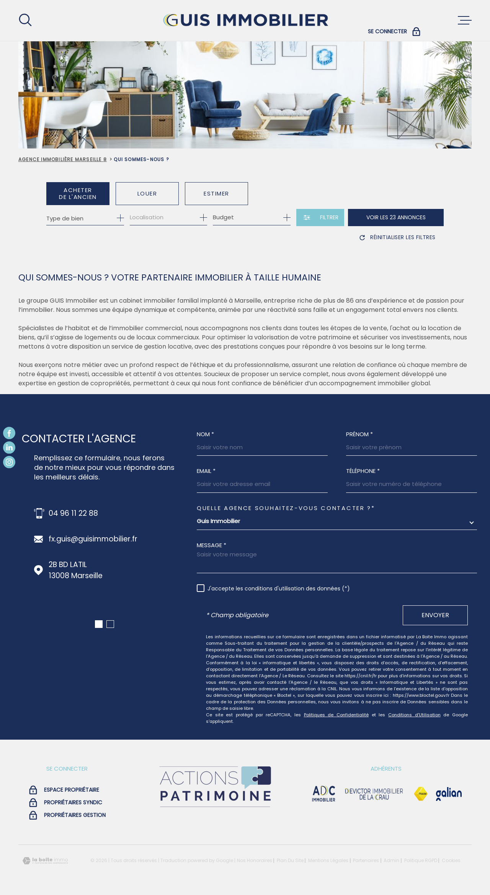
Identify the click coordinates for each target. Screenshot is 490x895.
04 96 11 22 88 (73, 513)
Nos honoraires (254, 860)
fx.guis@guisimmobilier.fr (93, 539)
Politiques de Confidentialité (336, 715)
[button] (99, 624)
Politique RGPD (420, 860)
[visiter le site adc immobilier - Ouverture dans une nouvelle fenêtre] (323, 794)
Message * (211, 545)
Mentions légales (328, 860)
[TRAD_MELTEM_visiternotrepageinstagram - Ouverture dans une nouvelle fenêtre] (9, 462)
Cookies (451, 860)
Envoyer (435, 614)
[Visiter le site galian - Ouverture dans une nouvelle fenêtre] (449, 794)
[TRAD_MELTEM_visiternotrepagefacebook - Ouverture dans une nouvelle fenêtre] (9, 433)
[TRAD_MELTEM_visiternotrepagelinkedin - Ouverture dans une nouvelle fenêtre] (9, 448)
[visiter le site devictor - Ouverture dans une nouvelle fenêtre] (374, 794)
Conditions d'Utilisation (414, 715)
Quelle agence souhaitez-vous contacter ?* (286, 508)
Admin (391, 860)
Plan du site (290, 860)
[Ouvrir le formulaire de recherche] (320, 217)
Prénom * (359, 434)
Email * (206, 471)
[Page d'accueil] (245, 20)
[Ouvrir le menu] (465, 20)
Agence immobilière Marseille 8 (62, 159)
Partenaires (366, 860)
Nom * (205, 434)
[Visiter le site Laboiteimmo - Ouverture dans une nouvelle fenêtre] (45, 860)
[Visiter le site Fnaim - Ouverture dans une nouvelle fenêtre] (421, 794)
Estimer (216, 193)
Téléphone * (363, 471)
